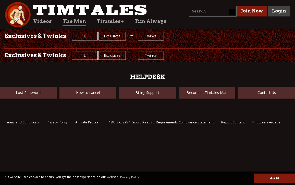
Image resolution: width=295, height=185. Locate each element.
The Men (74, 21)
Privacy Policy (57, 122)
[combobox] (213, 11)
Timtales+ (110, 21)
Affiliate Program (88, 122)
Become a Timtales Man (207, 92)
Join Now (252, 10)
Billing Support (147, 92)
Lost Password (28, 92)
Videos (42, 21)
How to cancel (88, 92)
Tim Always (150, 21)
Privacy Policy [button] (130, 177)
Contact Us (266, 92)
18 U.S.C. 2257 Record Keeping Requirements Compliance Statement (161, 122)
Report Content (233, 122)
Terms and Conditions (22, 122)
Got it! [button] (274, 178)
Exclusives (112, 36)
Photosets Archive (266, 122)
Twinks (150, 36)
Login (279, 10)
